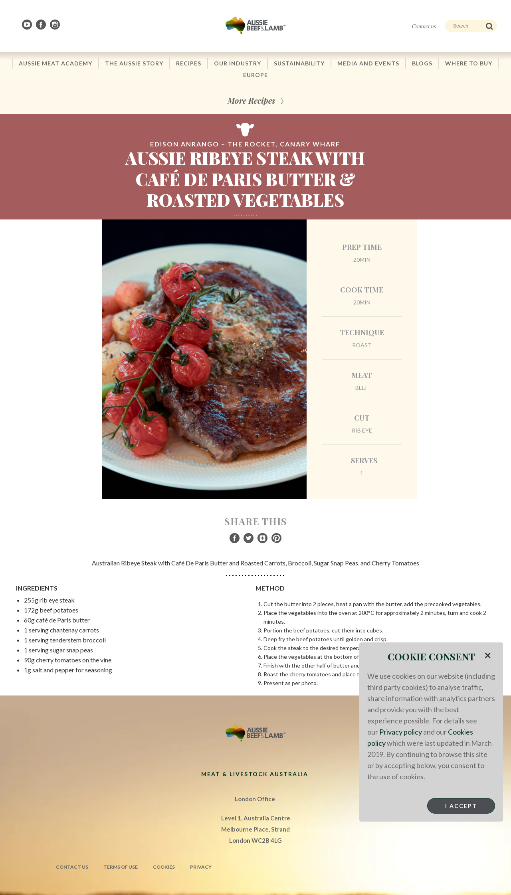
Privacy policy (400, 731)
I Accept (461, 805)
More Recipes (251, 100)
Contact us (424, 27)
